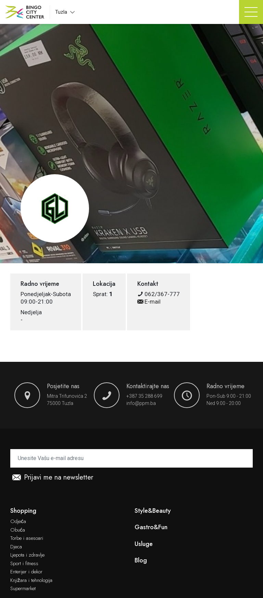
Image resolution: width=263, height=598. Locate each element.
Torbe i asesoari (26, 538)
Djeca (16, 547)
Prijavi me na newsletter (52, 478)
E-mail (149, 301)
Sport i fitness (24, 563)
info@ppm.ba (141, 403)
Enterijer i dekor (26, 572)
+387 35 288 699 (144, 396)
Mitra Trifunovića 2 (67, 396)
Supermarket (23, 588)
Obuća (17, 530)
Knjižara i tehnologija (31, 580)
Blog (141, 560)
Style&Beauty (153, 511)
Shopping (23, 511)
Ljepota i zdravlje (27, 555)
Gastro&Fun (151, 527)
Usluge (144, 544)
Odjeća (18, 521)
